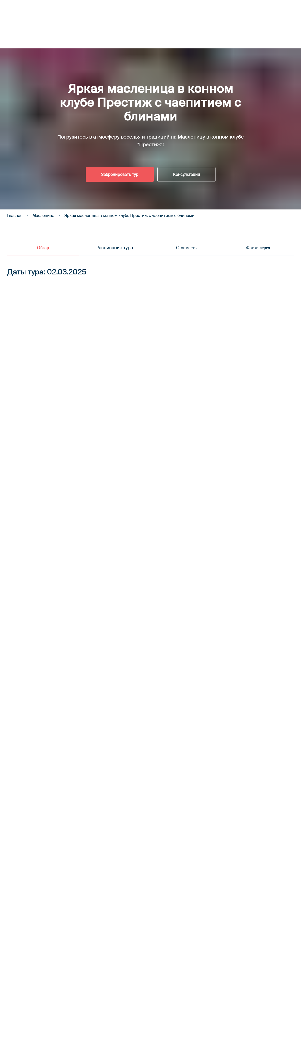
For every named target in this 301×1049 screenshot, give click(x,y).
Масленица (43, 215)
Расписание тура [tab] (114, 248)
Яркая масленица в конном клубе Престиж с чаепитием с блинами (129, 215)
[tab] (43, 250)
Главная (14, 215)
